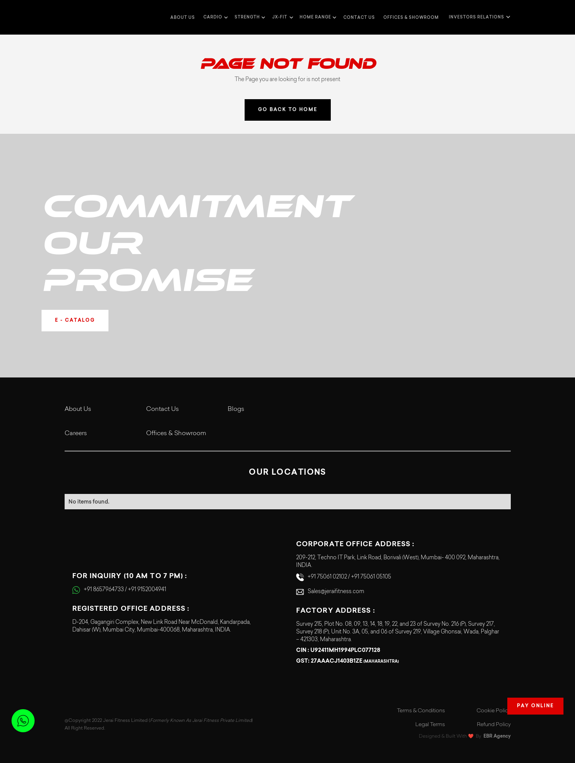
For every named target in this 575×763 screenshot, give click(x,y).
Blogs (236, 409)
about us (182, 17)
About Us (78, 409)
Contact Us (162, 409)
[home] (80, 17)
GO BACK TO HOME (287, 110)
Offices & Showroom (411, 17)
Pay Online (535, 706)
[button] (214, 17)
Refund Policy (494, 725)
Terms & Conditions (421, 711)
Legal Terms (430, 725)
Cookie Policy (494, 711)
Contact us (359, 17)
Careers (76, 434)
